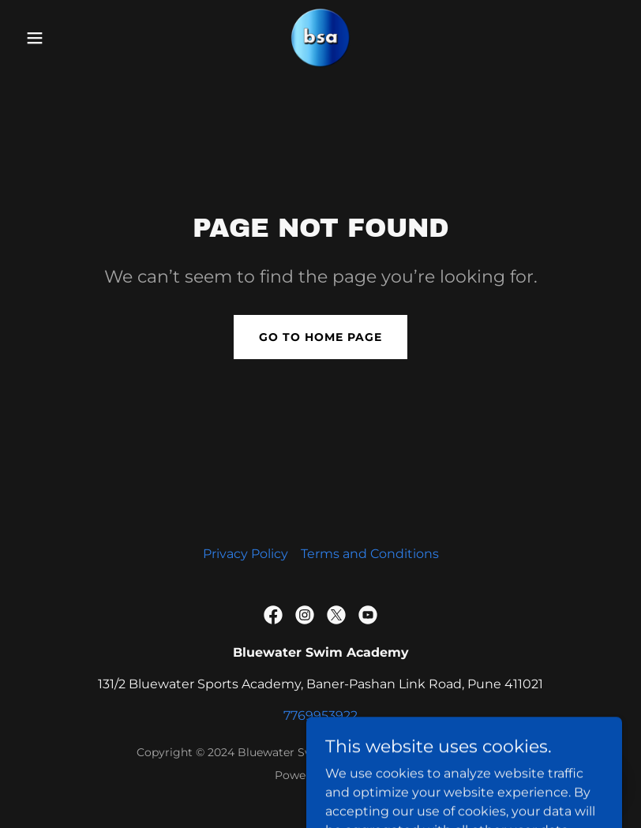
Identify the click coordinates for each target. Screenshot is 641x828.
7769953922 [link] (320, 715)
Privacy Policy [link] (245, 553)
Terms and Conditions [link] (370, 553)
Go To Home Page (320, 337)
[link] (320, 37)
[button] (64, 38)
